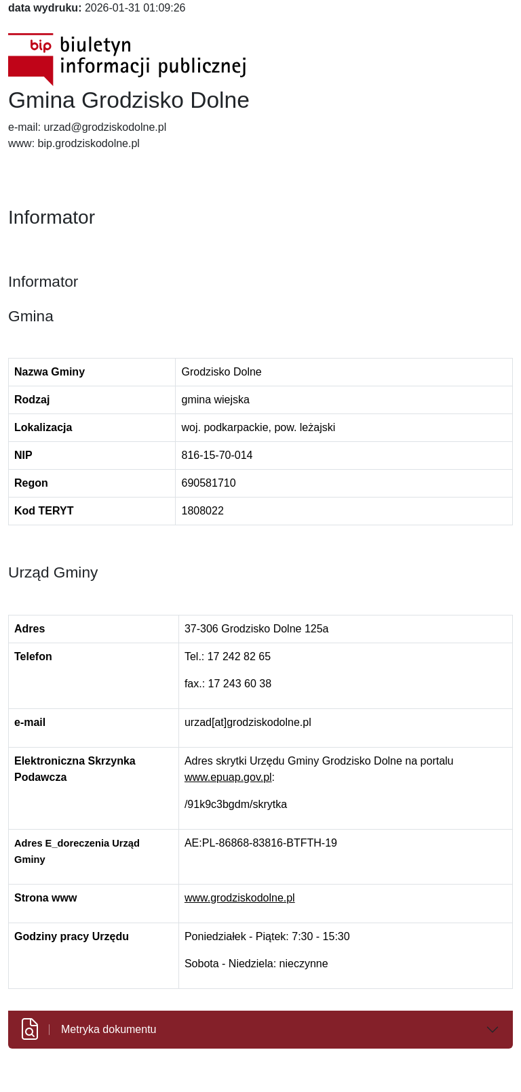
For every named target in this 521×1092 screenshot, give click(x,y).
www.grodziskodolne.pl (240, 898)
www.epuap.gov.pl (228, 777)
